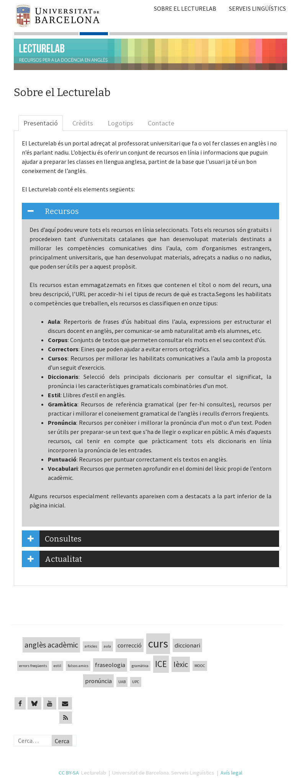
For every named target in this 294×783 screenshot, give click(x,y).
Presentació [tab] (40, 123)
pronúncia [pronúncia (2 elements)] (98, 681)
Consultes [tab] (52, 538)
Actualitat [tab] (52, 559)
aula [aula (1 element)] (107, 646)
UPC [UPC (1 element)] (135, 681)
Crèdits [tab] (82, 123)
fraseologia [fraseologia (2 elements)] (110, 665)
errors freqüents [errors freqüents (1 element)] (33, 665)
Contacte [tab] (161, 123)
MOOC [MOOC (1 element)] (199, 665)
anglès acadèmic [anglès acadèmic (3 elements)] (51, 644)
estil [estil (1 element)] (57, 665)
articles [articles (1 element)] (91, 646)
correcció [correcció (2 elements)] (130, 645)
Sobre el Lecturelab (185, 8)
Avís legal (231, 772)
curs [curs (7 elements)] (158, 643)
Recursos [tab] (50, 211)
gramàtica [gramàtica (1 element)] (140, 665)
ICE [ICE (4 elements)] (161, 663)
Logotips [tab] (120, 123)
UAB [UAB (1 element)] (122, 681)
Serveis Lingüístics (257, 8)
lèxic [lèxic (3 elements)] (180, 664)
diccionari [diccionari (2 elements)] (187, 645)
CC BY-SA (69, 772)
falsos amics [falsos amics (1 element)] (78, 665)
